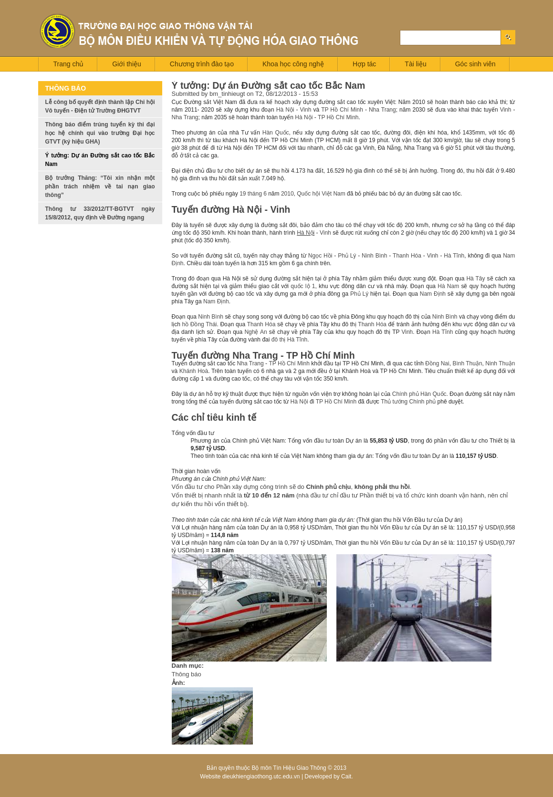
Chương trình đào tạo (202, 64)
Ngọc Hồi (320, 255)
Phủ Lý (347, 255)
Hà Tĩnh (454, 255)
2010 (287, 193)
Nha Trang (382, 109)
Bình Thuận (467, 363)
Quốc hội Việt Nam (321, 193)
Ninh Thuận (500, 363)
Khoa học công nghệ (293, 64)
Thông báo (186, 674)
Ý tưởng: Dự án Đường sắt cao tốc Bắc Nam (100, 159)
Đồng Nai (437, 363)
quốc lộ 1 (303, 286)
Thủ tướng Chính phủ (408, 401)
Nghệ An (255, 332)
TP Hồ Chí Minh (342, 109)
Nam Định (433, 293)
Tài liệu (415, 64)
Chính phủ (405, 394)
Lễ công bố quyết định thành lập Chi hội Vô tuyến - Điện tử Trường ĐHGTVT (100, 106)
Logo (199, 31)
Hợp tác (364, 64)
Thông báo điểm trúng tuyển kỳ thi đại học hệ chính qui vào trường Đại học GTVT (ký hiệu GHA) (100, 133)
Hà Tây (475, 278)
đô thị (278, 339)
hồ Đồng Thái (199, 324)
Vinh (306, 109)
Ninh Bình (374, 255)
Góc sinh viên (475, 64)
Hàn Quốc (275, 132)
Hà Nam (448, 286)
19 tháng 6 (253, 193)
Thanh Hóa (407, 255)
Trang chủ (68, 64)
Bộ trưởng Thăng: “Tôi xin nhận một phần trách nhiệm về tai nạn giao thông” (100, 186)
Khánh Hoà (193, 371)
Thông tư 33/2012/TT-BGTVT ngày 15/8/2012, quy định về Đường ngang (100, 213)
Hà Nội (285, 109)
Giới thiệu (126, 64)
